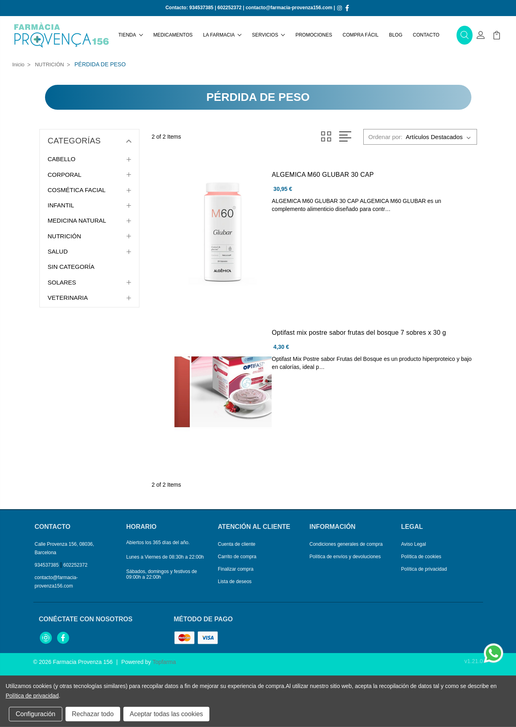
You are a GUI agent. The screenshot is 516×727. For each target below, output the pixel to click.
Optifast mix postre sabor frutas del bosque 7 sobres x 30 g (359, 332)
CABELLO (62, 159)
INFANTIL (61, 205)
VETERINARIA (68, 297)
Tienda (131, 35)
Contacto (426, 35)
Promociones (313, 35)
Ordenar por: (385, 136)
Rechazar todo (93, 714)
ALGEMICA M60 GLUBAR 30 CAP (323, 174)
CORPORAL (65, 174)
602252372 (229, 7)
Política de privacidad (424, 569)
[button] (465, 35)
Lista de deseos (235, 581)
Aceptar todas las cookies (166, 714)
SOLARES (62, 282)
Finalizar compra (236, 569)
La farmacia (222, 35)
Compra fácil (361, 35)
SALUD (58, 251)
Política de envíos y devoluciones (345, 556)
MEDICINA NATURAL (77, 220)
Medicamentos (173, 35)
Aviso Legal (413, 544)
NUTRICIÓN (64, 236)
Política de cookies (421, 556)
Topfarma (164, 662)
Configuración (35, 714)
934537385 (201, 7)
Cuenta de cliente (236, 544)
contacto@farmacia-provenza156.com (289, 7)
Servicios (268, 35)
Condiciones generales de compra (346, 544)
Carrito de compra (237, 556)
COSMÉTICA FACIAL (77, 189)
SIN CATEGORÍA (71, 266)
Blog (395, 35)
